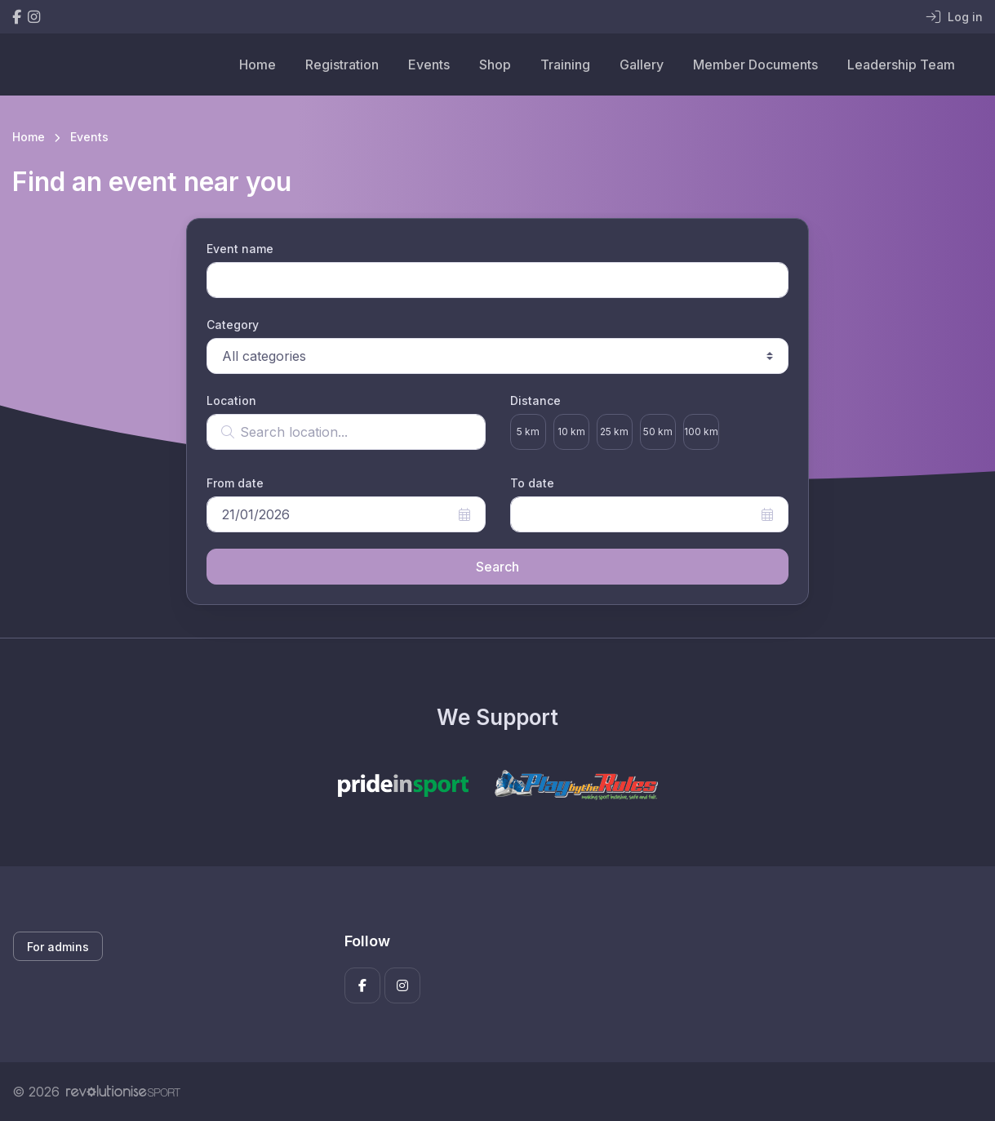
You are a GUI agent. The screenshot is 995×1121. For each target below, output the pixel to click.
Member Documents (755, 64)
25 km (614, 431)
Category (233, 324)
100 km (701, 431)
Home (257, 64)
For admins (58, 947)
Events (429, 64)
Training (565, 64)
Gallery (642, 64)
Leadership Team (901, 64)
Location (231, 400)
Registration (342, 64)
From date (235, 483)
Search (497, 566)
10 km (571, 431)
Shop (495, 64)
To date (532, 483)
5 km (528, 431)
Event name (240, 249)
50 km (658, 431)
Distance (535, 400)
